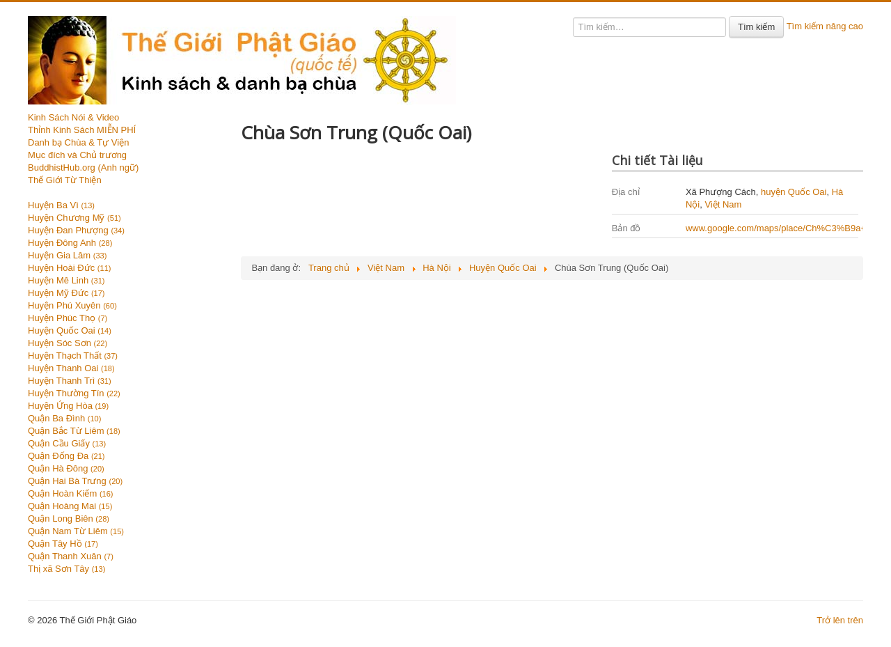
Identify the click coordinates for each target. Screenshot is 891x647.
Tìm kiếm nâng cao (825, 26)
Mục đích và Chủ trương (77, 155)
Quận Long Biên (68, 518)
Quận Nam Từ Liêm (76, 531)
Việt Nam (722, 204)
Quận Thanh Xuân (70, 556)
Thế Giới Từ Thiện (65, 180)
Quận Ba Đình (64, 418)
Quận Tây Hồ (63, 543)
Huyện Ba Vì (61, 205)
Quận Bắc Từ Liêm (74, 431)
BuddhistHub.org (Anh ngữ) (83, 167)
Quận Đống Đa (66, 456)
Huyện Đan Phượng (76, 230)
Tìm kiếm (756, 27)
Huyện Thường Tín (74, 393)
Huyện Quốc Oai (69, 330)
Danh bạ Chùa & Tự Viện (78, 142)
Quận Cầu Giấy (67, 443)
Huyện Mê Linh (66, 280)
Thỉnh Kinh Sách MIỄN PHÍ (82, 130)
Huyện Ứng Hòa (68, 405)
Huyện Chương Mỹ (74, 217)
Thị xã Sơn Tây (66, 568)
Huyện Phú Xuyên (72, 305)
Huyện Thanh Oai (71, 368)
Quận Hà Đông (66, 468)
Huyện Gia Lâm (67, 255)
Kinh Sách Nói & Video (73, 117)
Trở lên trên (840, 620)
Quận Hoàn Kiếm (70, 493)
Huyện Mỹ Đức (66, 293)
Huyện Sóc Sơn (67, 343)
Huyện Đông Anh (70, 242)
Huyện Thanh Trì (69, 380)
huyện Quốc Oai (794, 192)
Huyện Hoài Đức (69, 268)
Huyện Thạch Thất (73, 355)
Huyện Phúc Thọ (67, 318)
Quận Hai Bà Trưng (75, 481)
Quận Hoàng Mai (70, 506)
